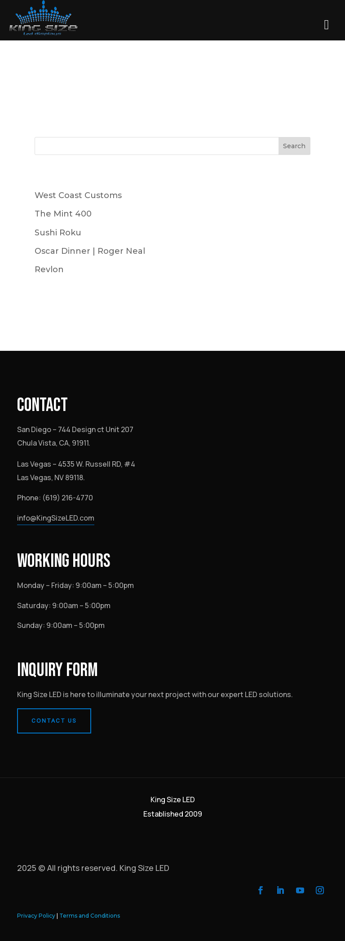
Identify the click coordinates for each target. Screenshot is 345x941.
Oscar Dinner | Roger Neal (90, 251)
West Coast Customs (78, 195)
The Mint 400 (63, 214)
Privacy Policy (36, 915)
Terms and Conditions (89, 915)
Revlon (49, 269)
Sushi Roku (58, 233)
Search (294, 146)
